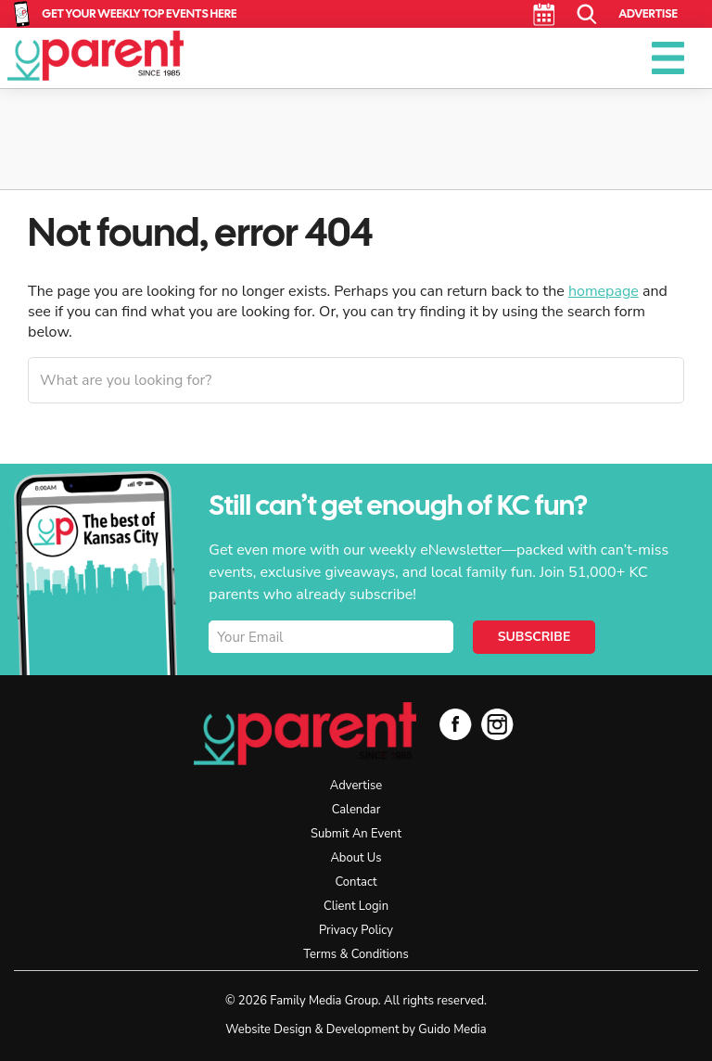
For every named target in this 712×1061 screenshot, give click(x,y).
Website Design (268, 1029)
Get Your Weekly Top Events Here (139, 13)
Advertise (648, 13)
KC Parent (95, 55)
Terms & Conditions (355, 954)
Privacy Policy (356, 930)
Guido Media (452, 1029)
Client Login (356, 906)
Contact (356, 882)
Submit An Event (356, 833)
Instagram (497, 724)
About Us (355, 858)
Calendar (543, 14)
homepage (603, 291)
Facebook (455, 724)
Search (587, 14)
